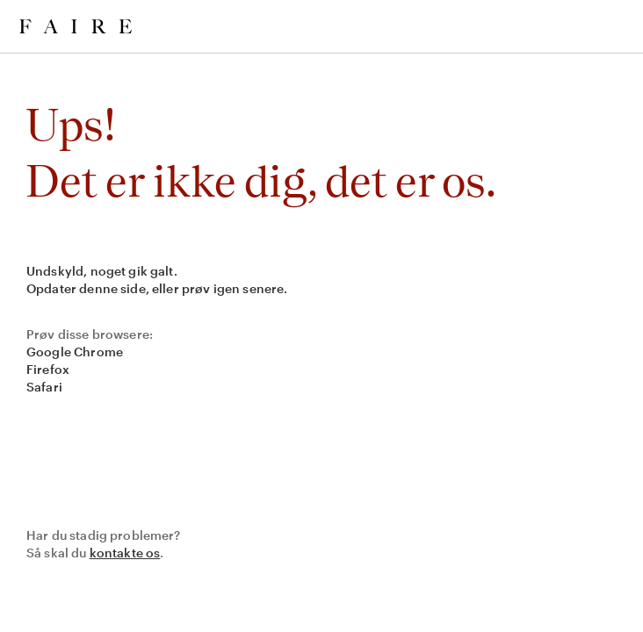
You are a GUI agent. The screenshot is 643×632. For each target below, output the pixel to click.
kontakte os (125, 552)
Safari (44, 386)
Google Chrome (74, 351)
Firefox (47, 369)
